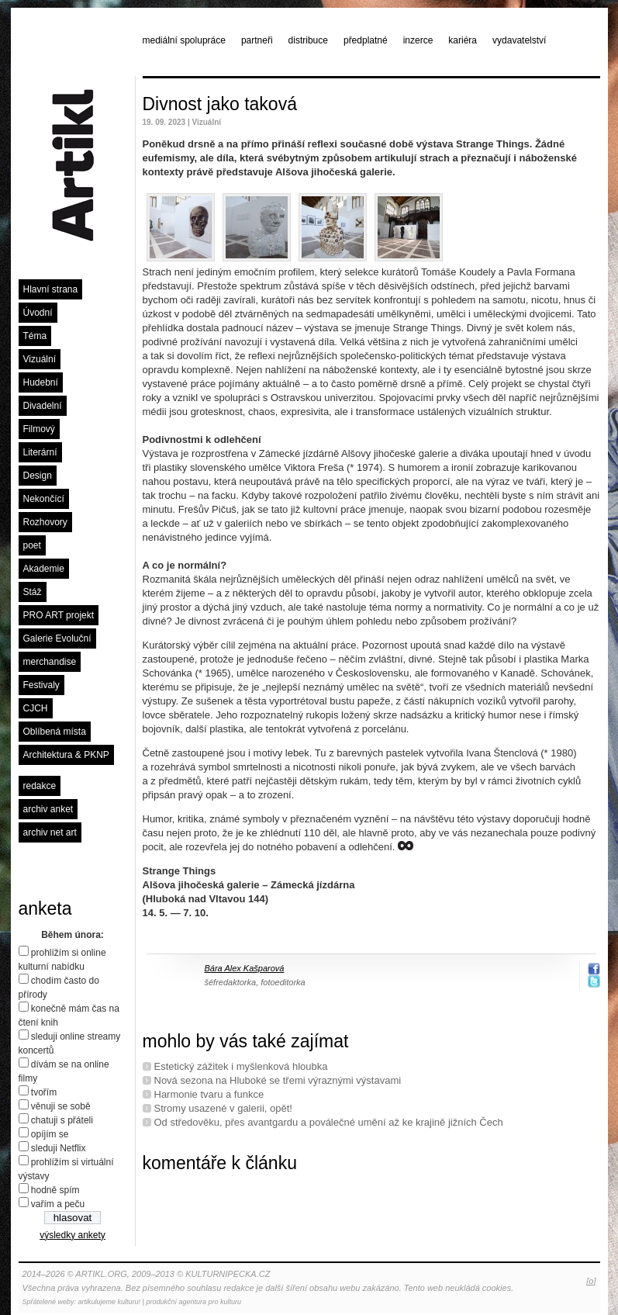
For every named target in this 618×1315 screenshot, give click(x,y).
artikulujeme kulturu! (109, 1302)
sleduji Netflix (58, 1148)
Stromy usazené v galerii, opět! (223, 1108)
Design (37, 475)
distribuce (308, 40)
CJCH (35, 708)
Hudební (40, 382)
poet (32, 545)
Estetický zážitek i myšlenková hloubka (241, 1066)
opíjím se (50, 1134)
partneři (257, 40)
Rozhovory (45, 522)
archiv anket (48, 809)
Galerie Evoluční (57, 638)
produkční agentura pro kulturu (193, 1302)
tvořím (44, 1092)
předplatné (366, 40)
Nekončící (43, 498)
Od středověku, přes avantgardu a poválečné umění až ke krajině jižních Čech (328, 1122)
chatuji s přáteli (62, 1120)
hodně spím (55, 1190)
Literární (40, 452)
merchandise (50, 661)
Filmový (39, 429)
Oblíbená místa (54, 731)
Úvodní (38, 312)
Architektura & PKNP (66, 754)
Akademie (43, 568)
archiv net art (50, 832)
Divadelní (42, 405)
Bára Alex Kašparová (245, 968)
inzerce (418, 40)
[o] (591, 1281)
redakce (40, 785)
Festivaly (41, 685)
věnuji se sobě (61, 1106)
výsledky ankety (72, 1235)
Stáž (32, 592)
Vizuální (39, 359)
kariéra (462, 40)
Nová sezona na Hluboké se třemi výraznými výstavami (278, 1080)
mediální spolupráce (184, 40)
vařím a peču (58, 1204)
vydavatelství (519, 40)
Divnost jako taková (220, 104)
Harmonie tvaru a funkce (209, 1094)
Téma (35, 335)
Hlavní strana (50, 289)
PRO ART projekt (59, 615)
